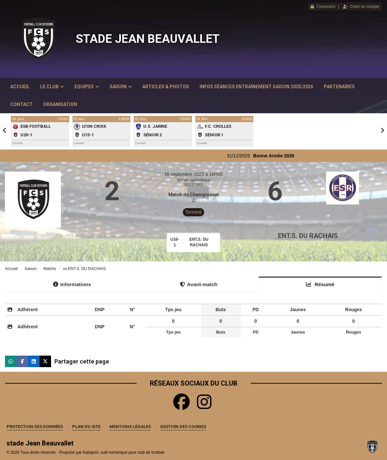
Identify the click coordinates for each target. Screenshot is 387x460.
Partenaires (339, 86)
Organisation (60, 104)
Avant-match (199, 284)
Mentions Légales (130, 426)
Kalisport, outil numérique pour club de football (123, 452)
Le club (52, 86)
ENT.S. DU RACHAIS (308, 236)
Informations (72, 284)
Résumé (320, 284)
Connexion (323, 6)
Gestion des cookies (183, 426)
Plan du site (86, 426)
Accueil (20, 86)
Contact (21, 104)
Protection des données (35, 426)
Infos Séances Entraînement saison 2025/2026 (256, 86)
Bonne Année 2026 (278, 155)
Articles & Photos (165, 86)
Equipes (86, 86)
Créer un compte (361, 6)
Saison (121, 86)
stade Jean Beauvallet (148, 39)
